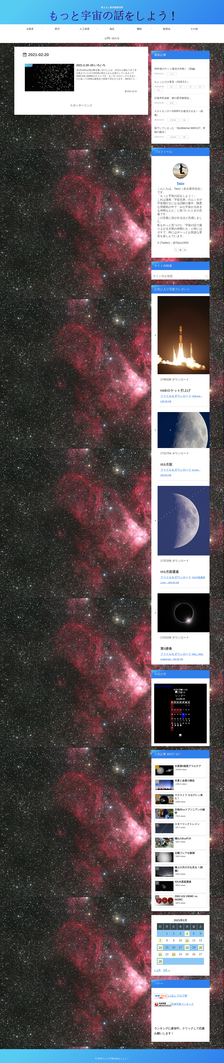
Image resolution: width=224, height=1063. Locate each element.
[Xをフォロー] (176, 250)
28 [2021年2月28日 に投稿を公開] (160, 961)
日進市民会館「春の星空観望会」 (173, 98)
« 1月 (157, 970)
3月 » (166, 970)
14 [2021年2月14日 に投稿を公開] (160, 947)
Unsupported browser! (180, 715)
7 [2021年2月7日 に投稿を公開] (160, 940)
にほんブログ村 (177, 995)
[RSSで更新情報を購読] (185, 250)
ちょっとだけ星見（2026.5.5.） (172, 82)
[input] (180, 276)
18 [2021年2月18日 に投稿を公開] (187, 947)
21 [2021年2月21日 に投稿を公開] (160, 954)
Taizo (180, 183)
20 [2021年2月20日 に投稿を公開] (200, 947)
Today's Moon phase (163, 686)
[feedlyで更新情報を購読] (180, 250)
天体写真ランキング (182, 1004)
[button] (206, 276)
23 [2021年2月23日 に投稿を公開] (173, 954)
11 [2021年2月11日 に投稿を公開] (187, 940)
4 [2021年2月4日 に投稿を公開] (187, 933)
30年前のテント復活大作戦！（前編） (175, 68)
